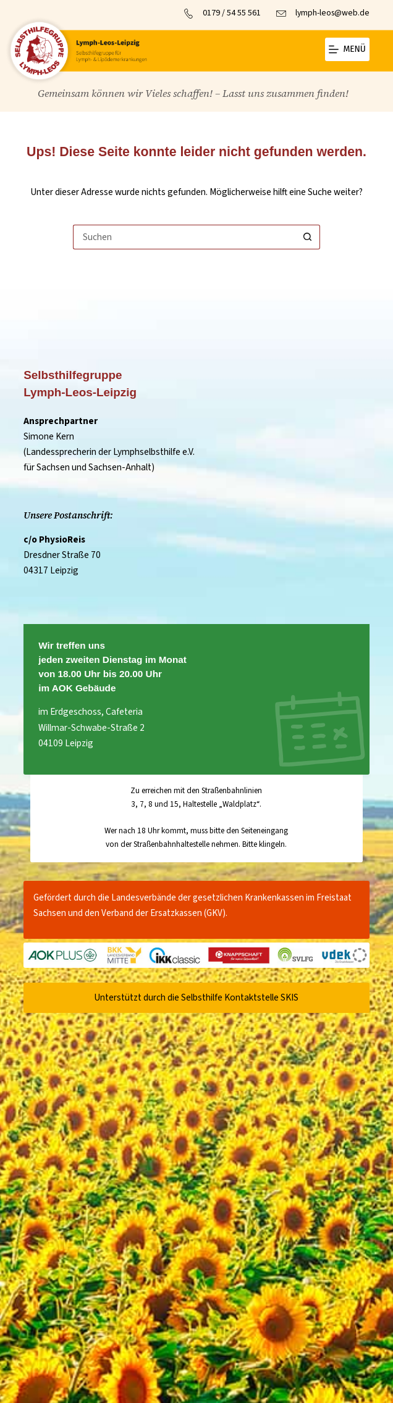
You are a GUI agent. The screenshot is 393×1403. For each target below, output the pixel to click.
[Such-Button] (307, 237)
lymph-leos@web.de (332, 13)
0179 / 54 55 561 (232, 13)
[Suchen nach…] (184, 237)
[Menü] (347, 49)
